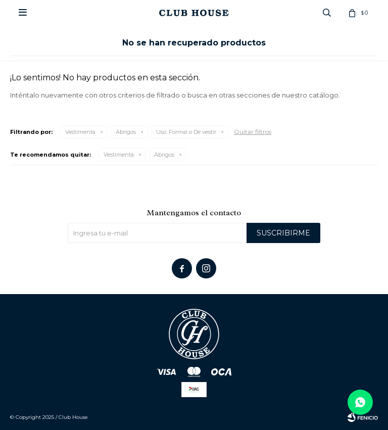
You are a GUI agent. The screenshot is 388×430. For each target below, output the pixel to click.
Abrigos (126, 131)
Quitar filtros (252, 131)
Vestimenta (80, 131)
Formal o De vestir (186, 131)
